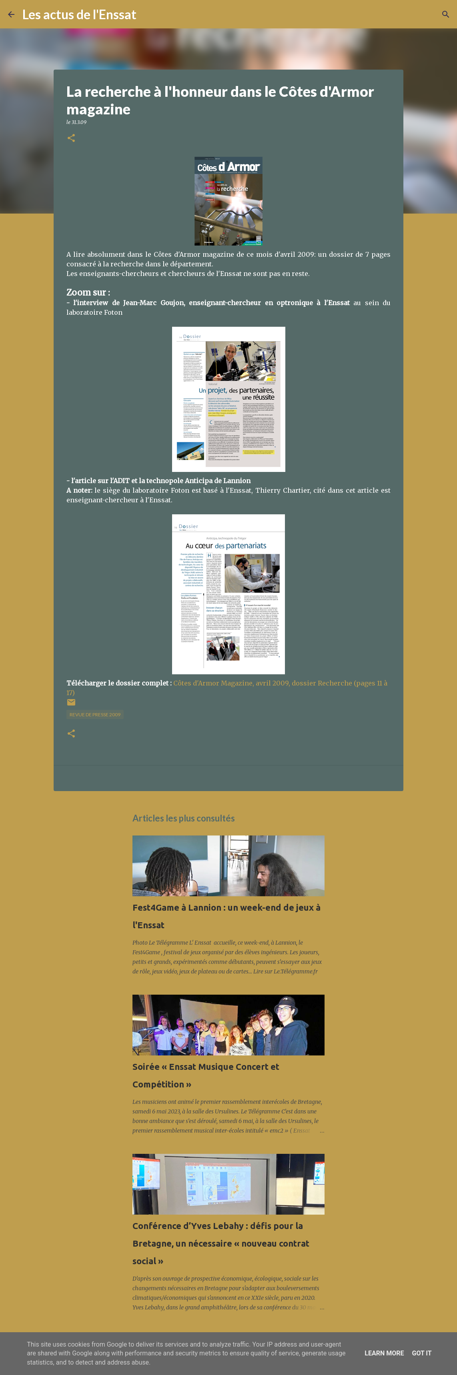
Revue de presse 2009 (95, 714)
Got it (421, 1353)
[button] (71, 138)
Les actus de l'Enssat (79, 14)
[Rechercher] (147, 14)
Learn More (384, 1353)
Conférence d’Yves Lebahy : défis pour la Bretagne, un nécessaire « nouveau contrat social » (220, 1243)
